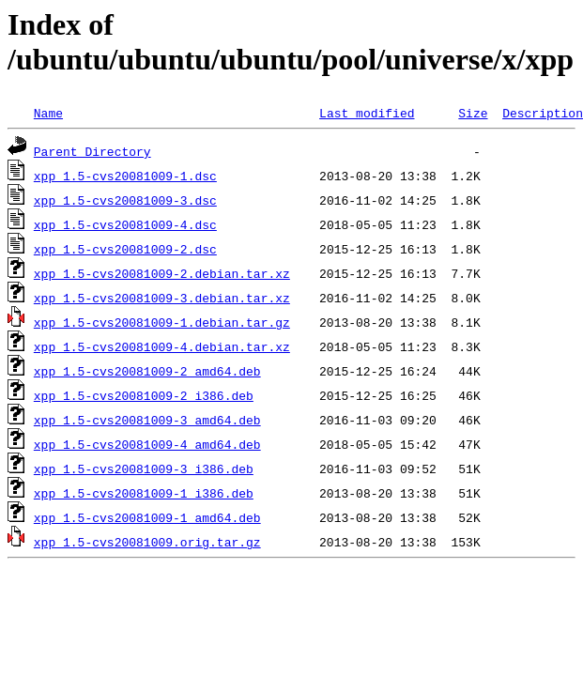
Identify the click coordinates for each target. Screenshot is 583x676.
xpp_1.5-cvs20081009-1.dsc (125, 175)
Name (48, 112)
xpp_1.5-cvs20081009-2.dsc (125, 248)
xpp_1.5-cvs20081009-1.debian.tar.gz (162, 322)
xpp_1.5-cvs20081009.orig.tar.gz (147, 541)
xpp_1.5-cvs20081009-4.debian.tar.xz (162, 346)
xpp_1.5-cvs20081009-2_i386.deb (143, 395)
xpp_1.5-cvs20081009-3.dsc (125, 200)
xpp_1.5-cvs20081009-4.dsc (125, 224)
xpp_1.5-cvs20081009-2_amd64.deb (147, 370)
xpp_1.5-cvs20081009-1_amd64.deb (147, 517)
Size (472, 112)
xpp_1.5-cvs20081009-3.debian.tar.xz (162, 297)
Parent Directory (92, 151)
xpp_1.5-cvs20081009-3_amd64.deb (147, 419)
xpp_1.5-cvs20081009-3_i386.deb (143, 468)
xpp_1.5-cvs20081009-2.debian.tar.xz (162, 273)
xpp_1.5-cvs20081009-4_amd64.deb (147, 444)
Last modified (366, 112)
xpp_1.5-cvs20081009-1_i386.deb (143, 492)
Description (542, 112)
